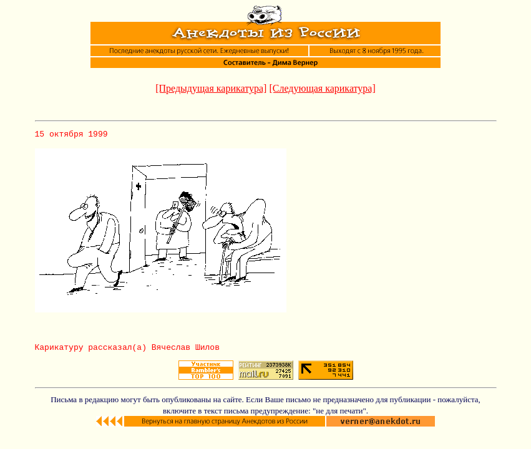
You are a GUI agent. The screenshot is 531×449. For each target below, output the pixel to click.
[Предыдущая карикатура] (210, 88)
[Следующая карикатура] (322, 88)
